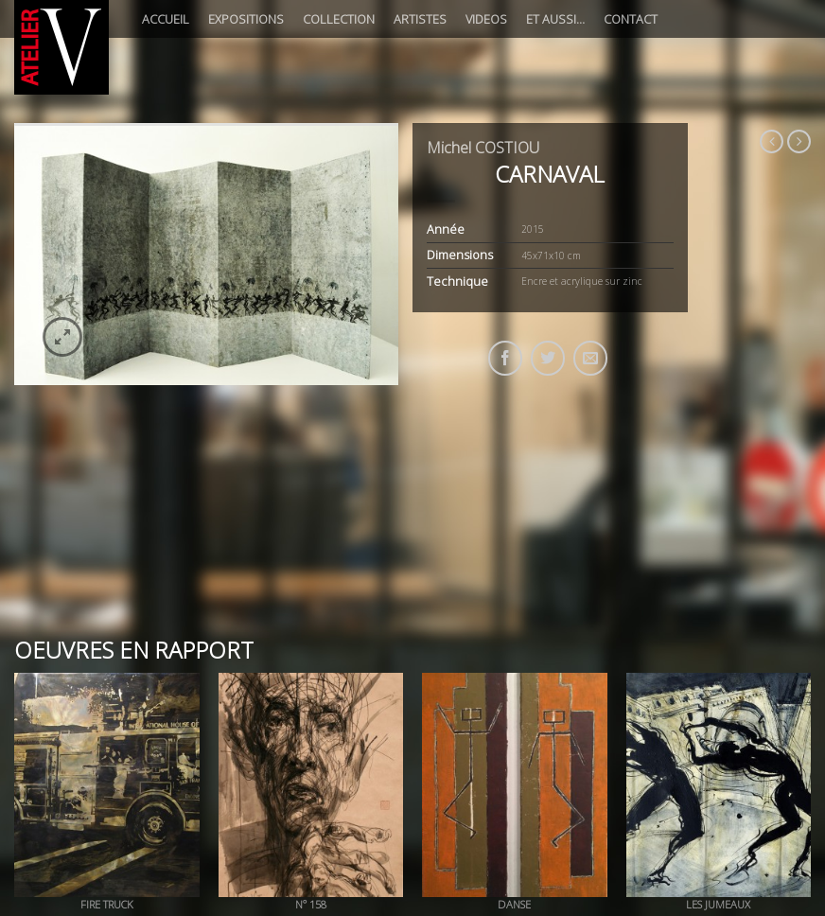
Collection (339, 18)
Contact (631, 18)
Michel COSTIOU (483, 147)
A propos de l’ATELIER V (69, 811)
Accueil (165, 18)
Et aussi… (555, 18)
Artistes (420, 18)
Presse (453, 811)
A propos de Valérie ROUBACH (211, 811)
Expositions (246, 18)
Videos (486, 18)
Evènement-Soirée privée (360, 811)
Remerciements (521, 811)
